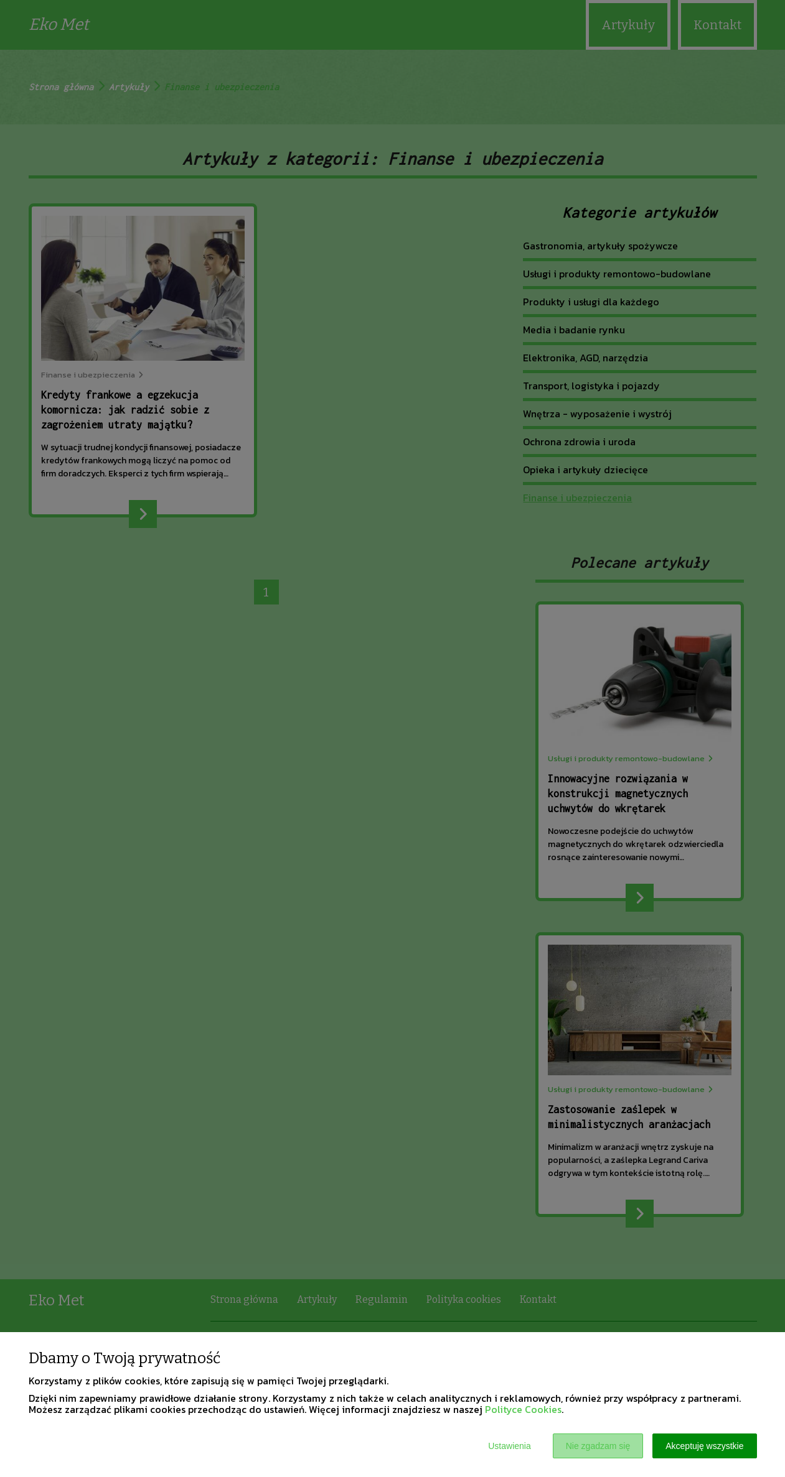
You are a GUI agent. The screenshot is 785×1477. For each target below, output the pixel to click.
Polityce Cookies (523, 1409)
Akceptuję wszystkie (704, 1446)
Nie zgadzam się (598, 1446)
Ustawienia (509, 1446)
